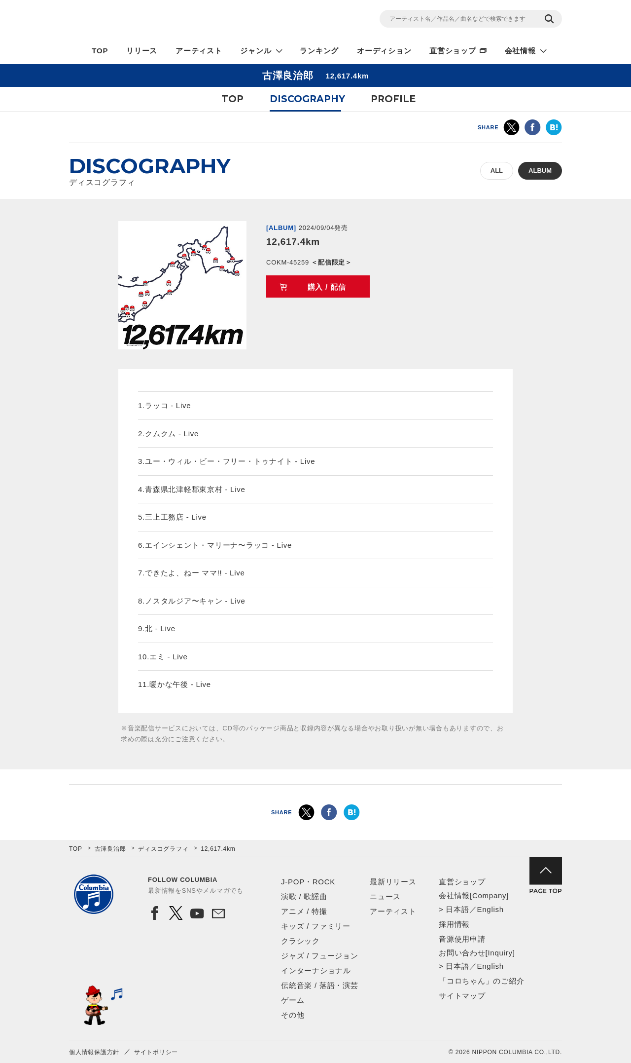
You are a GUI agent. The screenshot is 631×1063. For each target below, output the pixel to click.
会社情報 (520, 50)
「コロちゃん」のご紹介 (481, 981)
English (490, 909)
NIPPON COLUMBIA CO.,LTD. (157, 20)
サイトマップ (462, 995)
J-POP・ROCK (308, 881)
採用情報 (454, 924)
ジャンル (255, 50)
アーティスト (198, 50)
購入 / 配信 (327, 287)
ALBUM (540, 170)
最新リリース (393, 881)
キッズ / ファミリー (316, 926)
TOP (100, 50)
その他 (292, 1015)
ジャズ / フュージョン (319, 955)
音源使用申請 (462, 939)
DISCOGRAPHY (307, 99)
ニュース (385, 896)
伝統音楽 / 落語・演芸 (319, 985)
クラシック (300, 941)
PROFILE (393, 99)
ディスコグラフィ (163, 848)
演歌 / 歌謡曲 (304, 896)
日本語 (457, 909)
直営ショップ (452, 50)
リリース (141, 50)
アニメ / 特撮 (304, 911)
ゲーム (292, 1000)
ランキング (319, 50)
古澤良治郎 (110, 848)
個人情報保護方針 (94, 1052)
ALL (497, 170)
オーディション (384, 50)
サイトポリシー (156, 1052)
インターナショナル (316, 970)
